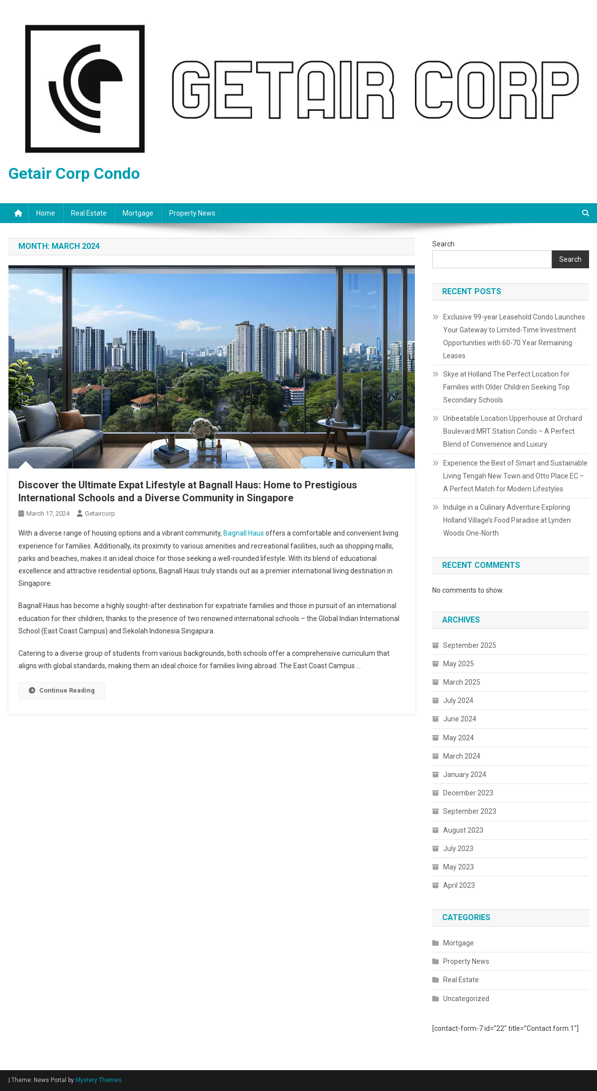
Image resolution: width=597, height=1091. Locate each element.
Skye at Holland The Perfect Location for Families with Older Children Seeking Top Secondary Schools (506, 387)
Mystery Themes (98, 1080)
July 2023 (458, 849)
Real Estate (89, 213)
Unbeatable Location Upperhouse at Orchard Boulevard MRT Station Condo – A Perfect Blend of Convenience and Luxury (512, 431)
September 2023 (469, 811)
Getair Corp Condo (74, 173)
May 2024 (458, 738)
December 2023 (468, 793)
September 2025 (469, 645)
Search (443, 244)
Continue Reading (62, 690)
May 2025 (458, 664)
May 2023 (458, 867)
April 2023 (459, 885)
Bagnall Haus (243, 533)
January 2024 (464, 775)
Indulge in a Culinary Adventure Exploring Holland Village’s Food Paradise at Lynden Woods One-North (507, 520)
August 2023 (463, 830)
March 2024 (461, 756)
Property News (192, 213)
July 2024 (458, 700)
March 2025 (461, 682)
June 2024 (459, 719)
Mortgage (138, 213)
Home (45, 213)
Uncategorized (466, 999)
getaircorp (100, 513)
